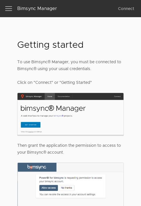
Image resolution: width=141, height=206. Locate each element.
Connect (126, 8)
